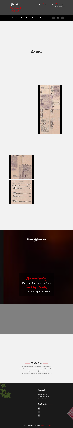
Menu (17, 17)
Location (24, 18)
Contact (38, 18)
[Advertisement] (36, 35)
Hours (31, 18)
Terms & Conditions (46, 425)
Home (11, 18)
